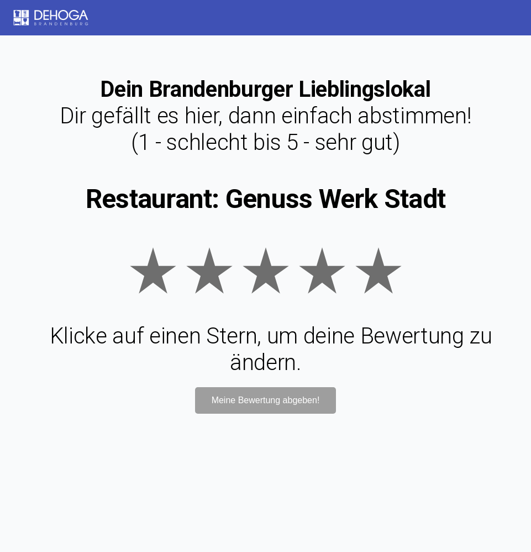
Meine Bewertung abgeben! (266, 400)
